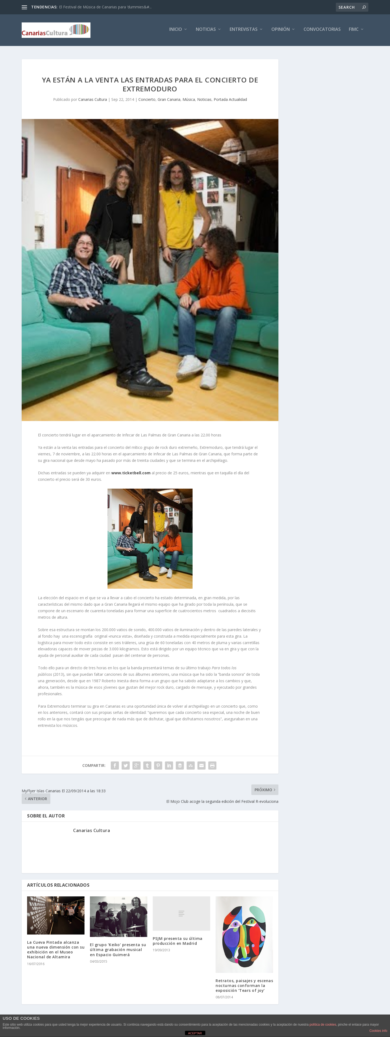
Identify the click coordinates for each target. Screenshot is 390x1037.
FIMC (354, 31)
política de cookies (323, 1024)
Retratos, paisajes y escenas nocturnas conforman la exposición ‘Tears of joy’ (244, 985)
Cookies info (378, 1031)
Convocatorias (322, 31)
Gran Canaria (169, 99)
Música (189, 99)
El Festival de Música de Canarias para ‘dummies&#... (105, 6)
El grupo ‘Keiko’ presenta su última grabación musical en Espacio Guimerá (118, 949)
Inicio (175, 31)
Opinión (280, 31)
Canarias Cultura (92, 99)
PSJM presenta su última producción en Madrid (178, 940)
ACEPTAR (195, 1033)
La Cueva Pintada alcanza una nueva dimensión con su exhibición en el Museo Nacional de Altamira (55, 949)
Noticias (206, 31)
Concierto (146, 99)
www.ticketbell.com (131, 472)
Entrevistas (244, 31)
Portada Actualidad (230, 99)
